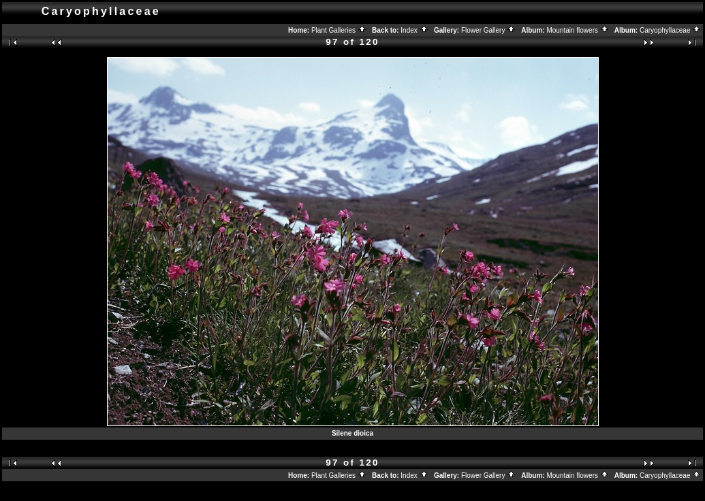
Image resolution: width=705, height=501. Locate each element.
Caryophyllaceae (670, 30)
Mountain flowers (577, 30)
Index (414, 30)
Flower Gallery (488, 30)
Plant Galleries (338, 30)
